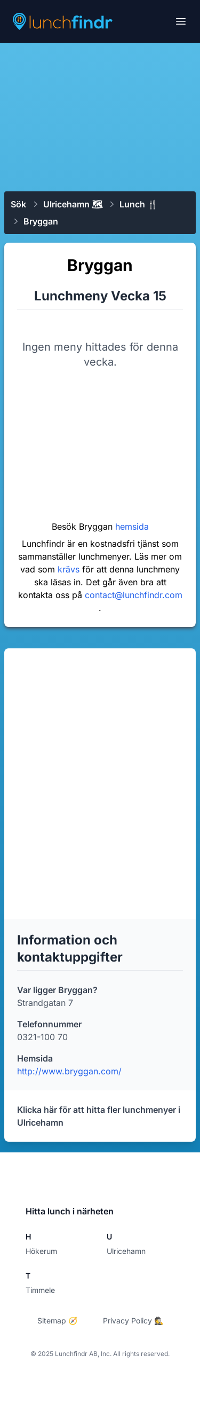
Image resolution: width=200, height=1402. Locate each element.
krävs (70, 569)
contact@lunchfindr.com (133, 595)
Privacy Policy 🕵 (133, 1320)
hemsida (132, 526)
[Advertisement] (100, 116)
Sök (18, 204)
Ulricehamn (126, 1251)
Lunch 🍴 (138, 204)
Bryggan (40, 221)
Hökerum (41, 1251)
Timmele (40, 1290)
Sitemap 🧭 (57, 1320)
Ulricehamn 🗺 (72, 204)
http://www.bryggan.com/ (69, 1071)
